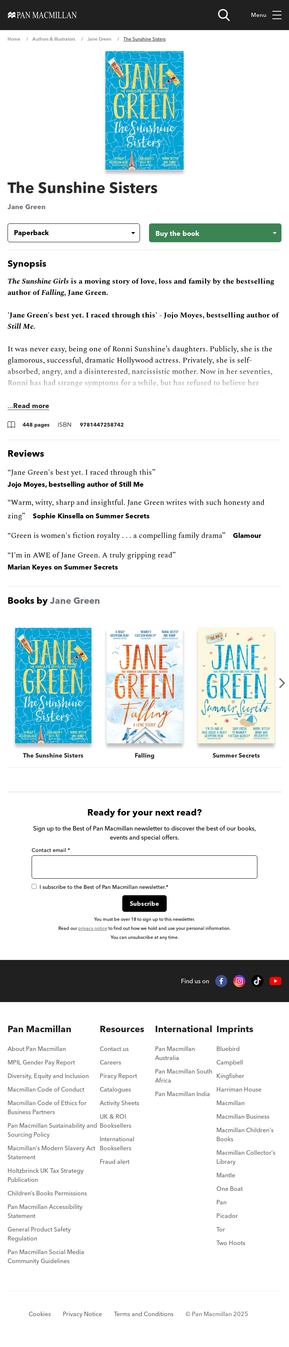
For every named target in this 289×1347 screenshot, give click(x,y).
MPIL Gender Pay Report (41, 1062)
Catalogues (115, 1089)
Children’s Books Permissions (47, 1193)
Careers (110, 1062)
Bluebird (228, 1048)
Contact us (114, 1048)
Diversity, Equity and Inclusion (48, 1076)
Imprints (234, 1029)
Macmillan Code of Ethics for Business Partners (47, 1107)
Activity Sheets (119, 1103)
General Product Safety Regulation (39, 1234)
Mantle (225, 1175)
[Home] (42, 15)
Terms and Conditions (143, 1314)
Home (14, 39)
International (183, 1029)
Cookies (40, 1314)
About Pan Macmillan (37, 1048)
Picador (227, 1215)
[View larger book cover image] (144, 110)
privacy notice (92, 928)
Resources (122, 1029)
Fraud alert (114, 1161)
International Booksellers (117, 1143)
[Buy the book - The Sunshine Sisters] (215, 233)
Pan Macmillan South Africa (183, 1076)
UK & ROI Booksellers (115, 1121)
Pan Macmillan (39, 1029)
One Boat (229, 1188)
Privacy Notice (82, 1314)
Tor (220, 1229)
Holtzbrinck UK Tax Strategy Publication (46, 1175)
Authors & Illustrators (53, 39)
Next (282, 683)
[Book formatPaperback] (68, 233)
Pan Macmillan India (182, 1094)
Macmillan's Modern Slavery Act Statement (51, 1152)
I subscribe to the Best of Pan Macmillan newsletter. (100, 887)
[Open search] (224, 15)
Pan (221, 1202)
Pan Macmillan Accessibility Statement (45, 1211)
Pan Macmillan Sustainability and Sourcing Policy (52, 1130)
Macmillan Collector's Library (245, 1157)
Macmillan (230, 1103)
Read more (31, 405)
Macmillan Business (242, 1116)
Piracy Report (118, 1076)
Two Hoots (230, 1243)
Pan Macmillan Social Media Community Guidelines (46, 1256)
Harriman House (239, 1089)
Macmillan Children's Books (245, 1134)
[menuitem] (54, 1051)
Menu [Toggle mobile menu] (266, 15)
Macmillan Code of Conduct (46, 1089)
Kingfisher (230, 1076)
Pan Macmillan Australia (175, 1053)
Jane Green (99, 39)
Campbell (229, 1062)
